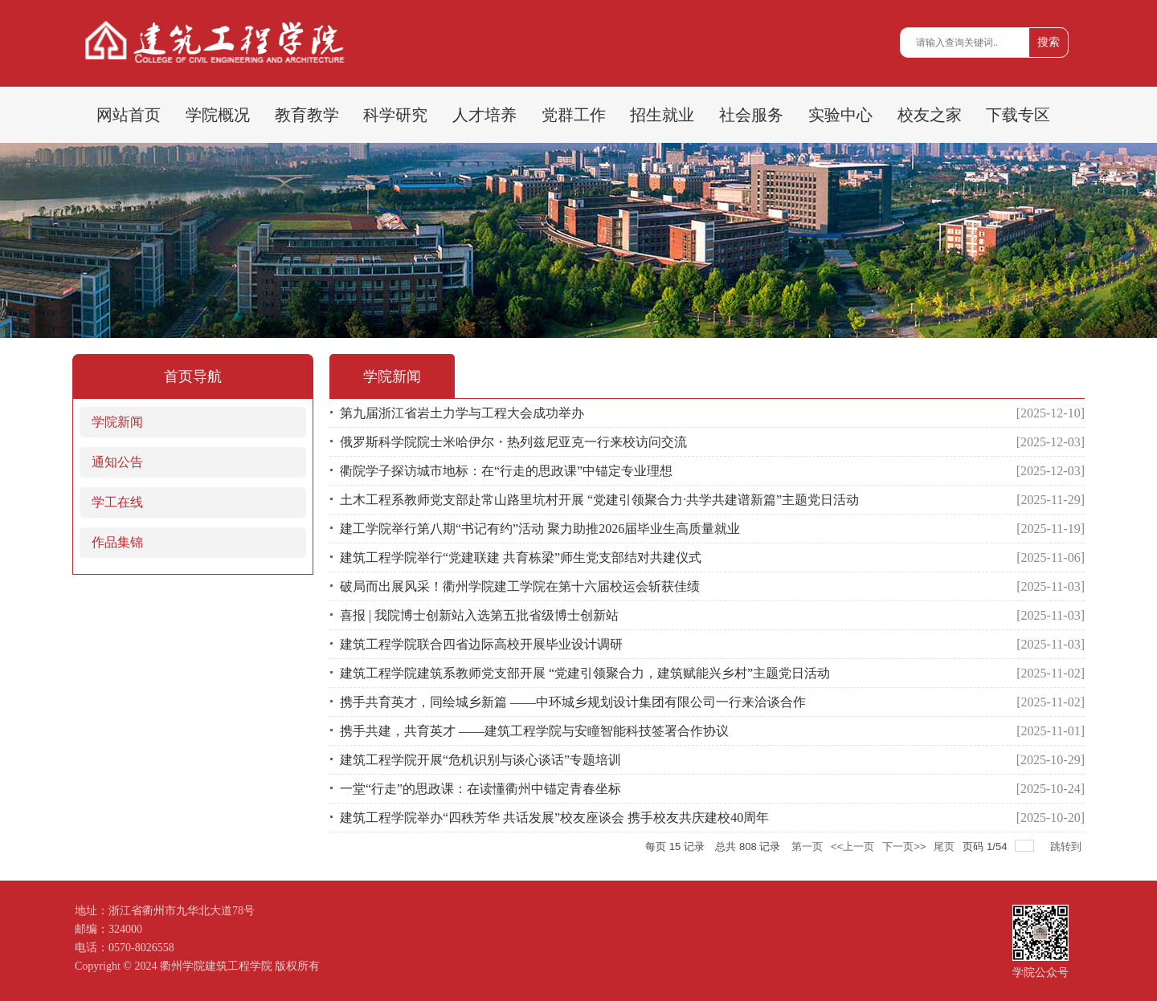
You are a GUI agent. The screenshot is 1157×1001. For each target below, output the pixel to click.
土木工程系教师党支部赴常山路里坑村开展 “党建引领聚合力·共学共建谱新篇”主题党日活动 (599, 500)
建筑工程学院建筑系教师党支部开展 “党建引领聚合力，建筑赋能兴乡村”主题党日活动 (585, 673)
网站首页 (128, 115)
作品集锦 (117, 542)
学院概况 (218, 115)
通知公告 (117, 462)
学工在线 (117, 502)
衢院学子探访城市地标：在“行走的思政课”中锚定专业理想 (506, 471)
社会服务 (751, 115)
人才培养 (484, 115)
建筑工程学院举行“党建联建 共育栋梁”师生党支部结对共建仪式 (520, 557)
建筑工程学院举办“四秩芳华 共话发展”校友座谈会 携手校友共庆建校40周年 (554, 817)
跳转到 (1067, 846)
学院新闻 (117, 422)
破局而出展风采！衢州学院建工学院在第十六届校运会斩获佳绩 (520, 586)
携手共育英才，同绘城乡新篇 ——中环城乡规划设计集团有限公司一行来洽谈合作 (573, 702)
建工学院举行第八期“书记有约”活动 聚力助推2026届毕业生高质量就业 (540, 528)
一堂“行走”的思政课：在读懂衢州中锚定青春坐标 (480, 789)
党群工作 (574, 115)
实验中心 (840, 115)
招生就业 (662, 115)
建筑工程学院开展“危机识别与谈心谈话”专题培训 (480, 760)
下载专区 (1018, 115)
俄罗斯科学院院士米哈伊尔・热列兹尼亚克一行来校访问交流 (513, 442)
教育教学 (307, 115)
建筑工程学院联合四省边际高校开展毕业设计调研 (481, 644)
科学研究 (395, 115)
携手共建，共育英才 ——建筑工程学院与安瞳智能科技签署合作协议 (534, 731)
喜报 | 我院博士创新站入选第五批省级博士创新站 (479, 615)
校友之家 (929, 115)
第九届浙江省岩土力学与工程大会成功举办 (462, 413)
